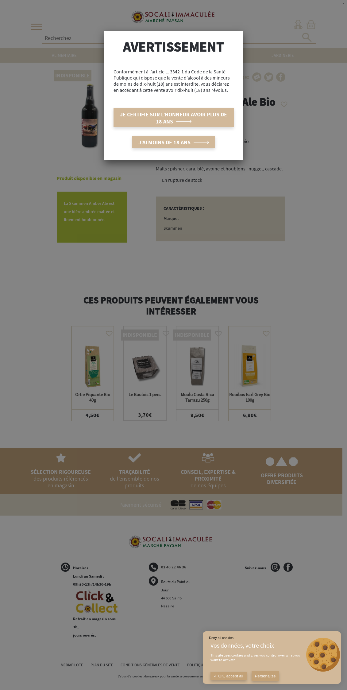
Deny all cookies (221, 638)
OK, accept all (228, 676)
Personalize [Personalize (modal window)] (265, 676)
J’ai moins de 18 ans (164, 142)
